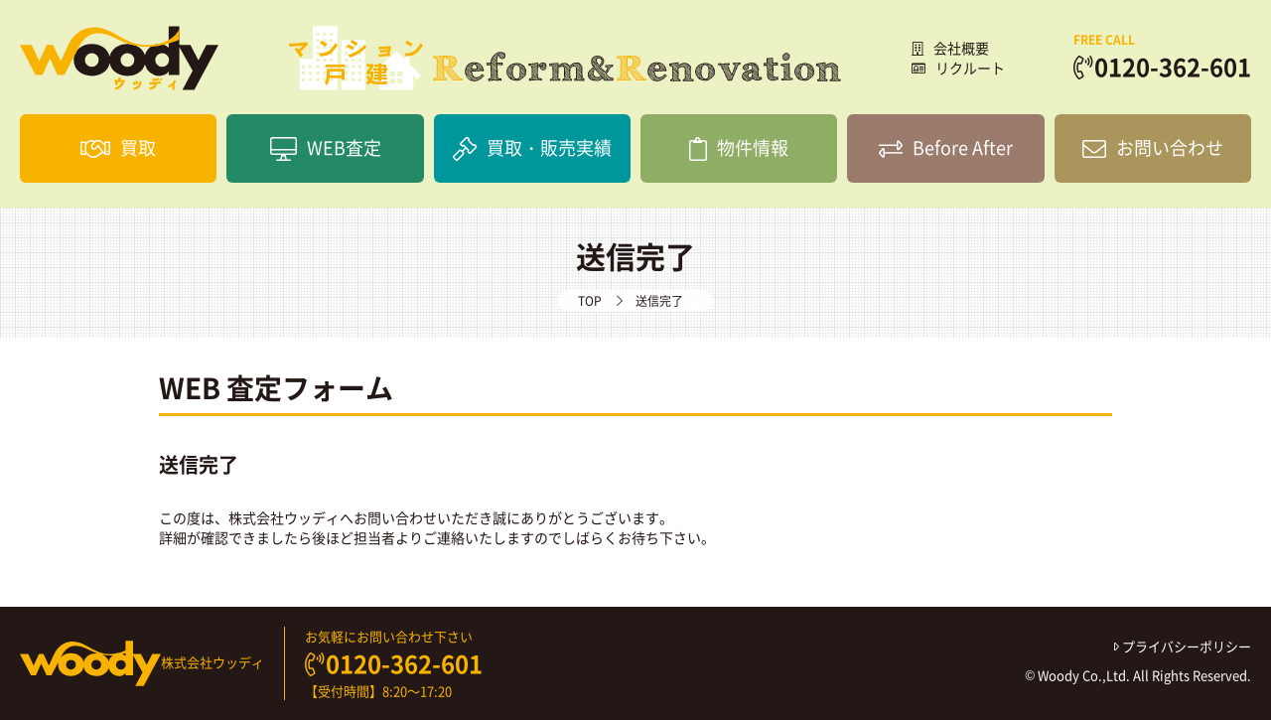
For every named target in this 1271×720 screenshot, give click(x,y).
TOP (590, 301)
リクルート (958, 67)
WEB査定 (325, 147)
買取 (118, 147)
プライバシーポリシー (1182, 646)
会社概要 (950, 48)
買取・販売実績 (532, 147)
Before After (946, 147)
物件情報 (738, 147)
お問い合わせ (1152, 147)
